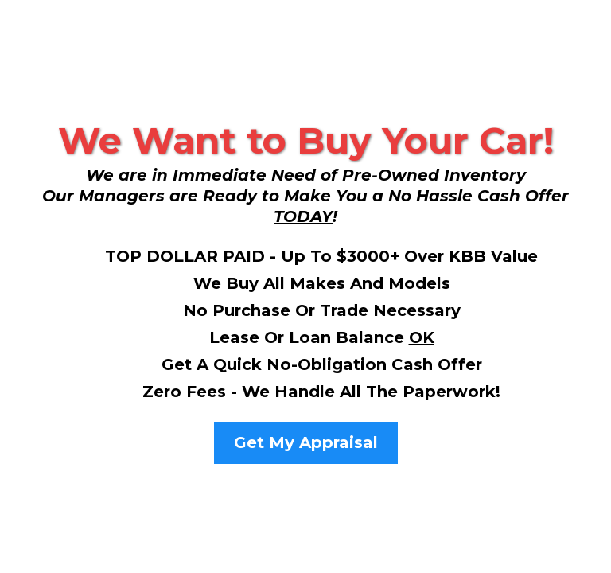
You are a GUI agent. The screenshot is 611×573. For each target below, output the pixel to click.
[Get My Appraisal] (306, 443)
